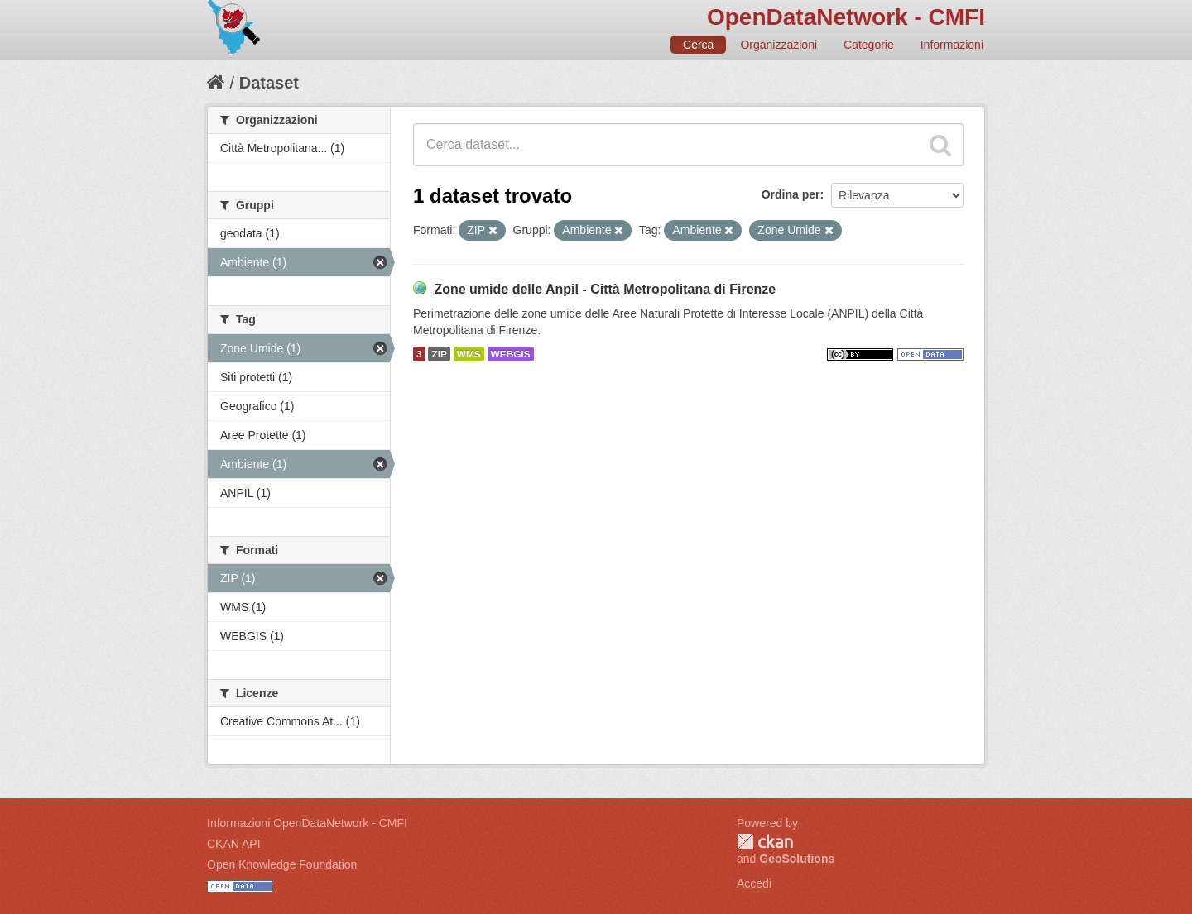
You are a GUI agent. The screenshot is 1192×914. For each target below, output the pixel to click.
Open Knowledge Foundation (282, 864)
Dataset (269, 83)
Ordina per (791, 194)
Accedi (754, 883)
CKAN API (234, 843)
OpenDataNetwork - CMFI (846, 17)
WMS (469, 354)
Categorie (869, 44)
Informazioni (951, 44)
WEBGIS (511, 354)
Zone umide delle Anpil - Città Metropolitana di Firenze (605, 289)
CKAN (765, 841)
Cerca (698, 44)
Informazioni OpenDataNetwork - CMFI (307, 823)
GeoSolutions (796, 858)
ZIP (438, 354)
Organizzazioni (778, 44)
